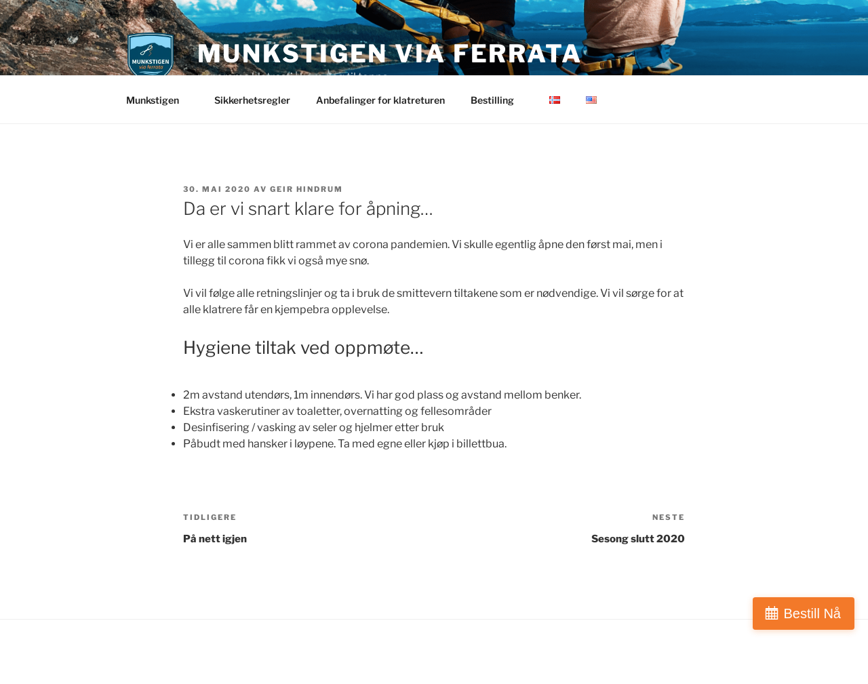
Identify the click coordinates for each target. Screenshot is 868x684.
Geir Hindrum (306, 189)
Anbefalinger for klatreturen (380, 100)
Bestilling (499, 100)
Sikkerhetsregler (252, 100)
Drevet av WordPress (170, 652)
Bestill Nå (812, 613)
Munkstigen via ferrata (390, 53)
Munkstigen (159, 100)
